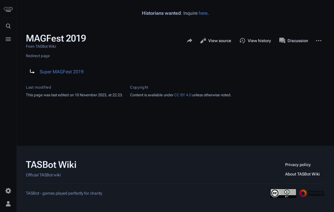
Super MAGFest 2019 (62, 71)
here (203, 13)
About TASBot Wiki (302, 174)
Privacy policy (298, 164)
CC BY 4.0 (182, 95)
